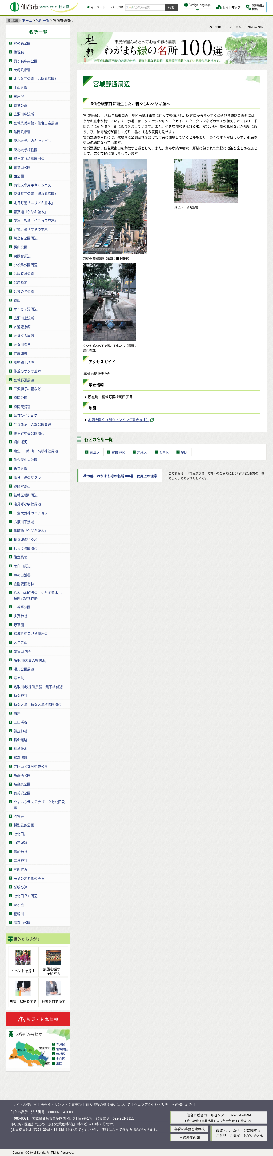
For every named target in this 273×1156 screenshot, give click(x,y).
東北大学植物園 (26, 149)
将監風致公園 (24, 824)
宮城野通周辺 (24, 379)
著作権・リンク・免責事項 (61, 1104)
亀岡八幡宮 (22, 131)
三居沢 (19, 96)
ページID (115, 7)
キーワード (96, 7)
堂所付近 (20, 869)
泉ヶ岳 (19, 904)
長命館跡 (20, 739)
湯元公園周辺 (24, 668)
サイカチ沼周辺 (26, 308)
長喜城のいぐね (26, 539)
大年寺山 (20, 641)
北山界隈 (20, 87)
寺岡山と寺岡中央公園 (31, 766)
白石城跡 (20, 842)
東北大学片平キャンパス (32, 184)
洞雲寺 (19, 815)
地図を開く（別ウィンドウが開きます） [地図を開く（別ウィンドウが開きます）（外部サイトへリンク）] (118, 419)
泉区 (59, 1063)
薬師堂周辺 (22, 485)
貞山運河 (20, 441)
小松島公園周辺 (26, 264)
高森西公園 (22, 775)
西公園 (19, 175)
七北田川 (20, 833)
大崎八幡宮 (22, 69)
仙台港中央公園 (26, 459)
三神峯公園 (22, 606)
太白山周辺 (22, 565)
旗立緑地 (20, 556)
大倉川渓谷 (22, 344)
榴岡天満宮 (22, 406)
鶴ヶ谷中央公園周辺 (29, 432)
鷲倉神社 (20, 860)
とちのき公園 (24, 290)
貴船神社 (20, 851)
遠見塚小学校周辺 (27, 503)
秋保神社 (20, 695)
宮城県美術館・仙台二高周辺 (36, 122)
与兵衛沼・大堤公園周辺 (32, 423)
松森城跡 (20, 757)
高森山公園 (22, 922)
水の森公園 (22, 43)
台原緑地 (20, 282)
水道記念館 (22, 326)
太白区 (60, 1058)
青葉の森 (20, 104)
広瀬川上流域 (24, 317)
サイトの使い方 (25, 1104)
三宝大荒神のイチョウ (31, 512)
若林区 (60, 1053)
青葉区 (60, 1044)
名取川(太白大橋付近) (30, 659)
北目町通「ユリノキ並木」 (34, 202)
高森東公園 (22, 783)
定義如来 (20, 353)
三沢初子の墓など (27, 388)
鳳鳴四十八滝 (24, 361)
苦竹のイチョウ (26, 415)
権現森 (19, 51)
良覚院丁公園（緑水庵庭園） (36, 193)
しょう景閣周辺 (26, 547)
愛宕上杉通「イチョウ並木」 (36, 220)
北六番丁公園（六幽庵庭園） (36, 78)
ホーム (27, 20)
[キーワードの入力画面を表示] (88, 7)
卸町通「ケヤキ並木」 (31, 530)
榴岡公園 (20, 397)
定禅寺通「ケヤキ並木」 (32, 228)
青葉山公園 (22, 166)
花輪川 (19, 913)
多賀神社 (20, 615)
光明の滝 (20, 886)
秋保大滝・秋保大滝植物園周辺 (37, 703)
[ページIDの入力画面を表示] (109, 7)
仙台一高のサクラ (27, 477)
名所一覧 (42, 20)
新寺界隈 (20, 468)
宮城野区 (62, 1049)
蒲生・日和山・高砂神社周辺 (36, 450)
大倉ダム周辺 (24, 335)
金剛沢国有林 (24, 583)
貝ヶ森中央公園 (26, 60)
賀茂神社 (20, 730)
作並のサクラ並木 (27, 370)
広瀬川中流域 (24, 113)
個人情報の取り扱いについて (108, 1104)
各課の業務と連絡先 (189, 1129)
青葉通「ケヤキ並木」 (31, 211)
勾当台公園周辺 (26, 237)
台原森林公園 (24, 273)
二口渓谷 (20, 721)
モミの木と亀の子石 (29, 877)
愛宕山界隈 (22, 650)
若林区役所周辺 (26, 494)
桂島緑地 (20, 748)
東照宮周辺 (22, 255)
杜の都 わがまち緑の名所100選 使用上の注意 (120, 475)
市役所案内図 (189, 1137)
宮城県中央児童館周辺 (31, 633)
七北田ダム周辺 (26, 895)
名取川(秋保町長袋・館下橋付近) (38, 686)
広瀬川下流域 (24, 521)
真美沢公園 (22, 792)
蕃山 (17, 300)
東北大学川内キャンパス (32, 140)
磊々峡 (19, 677)
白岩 (17, 713)
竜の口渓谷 (22, 574)
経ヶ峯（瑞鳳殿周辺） (31, 158)
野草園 (19, 624)
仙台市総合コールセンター (207, 1115)
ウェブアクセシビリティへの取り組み (163, 1104)
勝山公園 (20, 246)
